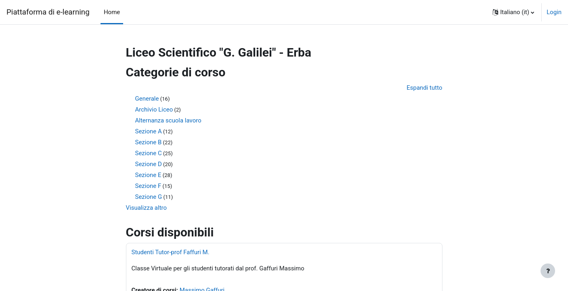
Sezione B (148, 142)
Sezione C (148, 153)
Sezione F (148, 186)
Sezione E (148, 175)
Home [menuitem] (112, 12)
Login (554, 12)
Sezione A (148, 131)
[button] (513, 12)
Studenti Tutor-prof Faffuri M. (171, 252)
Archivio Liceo (154, 110)
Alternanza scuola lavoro (168, 120)
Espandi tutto (424, 87)
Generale (147, 99)
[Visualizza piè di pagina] (548, 271)
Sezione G (148, 197)
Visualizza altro (146, 208)
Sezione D (148, 164)
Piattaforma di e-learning (48, 12)
